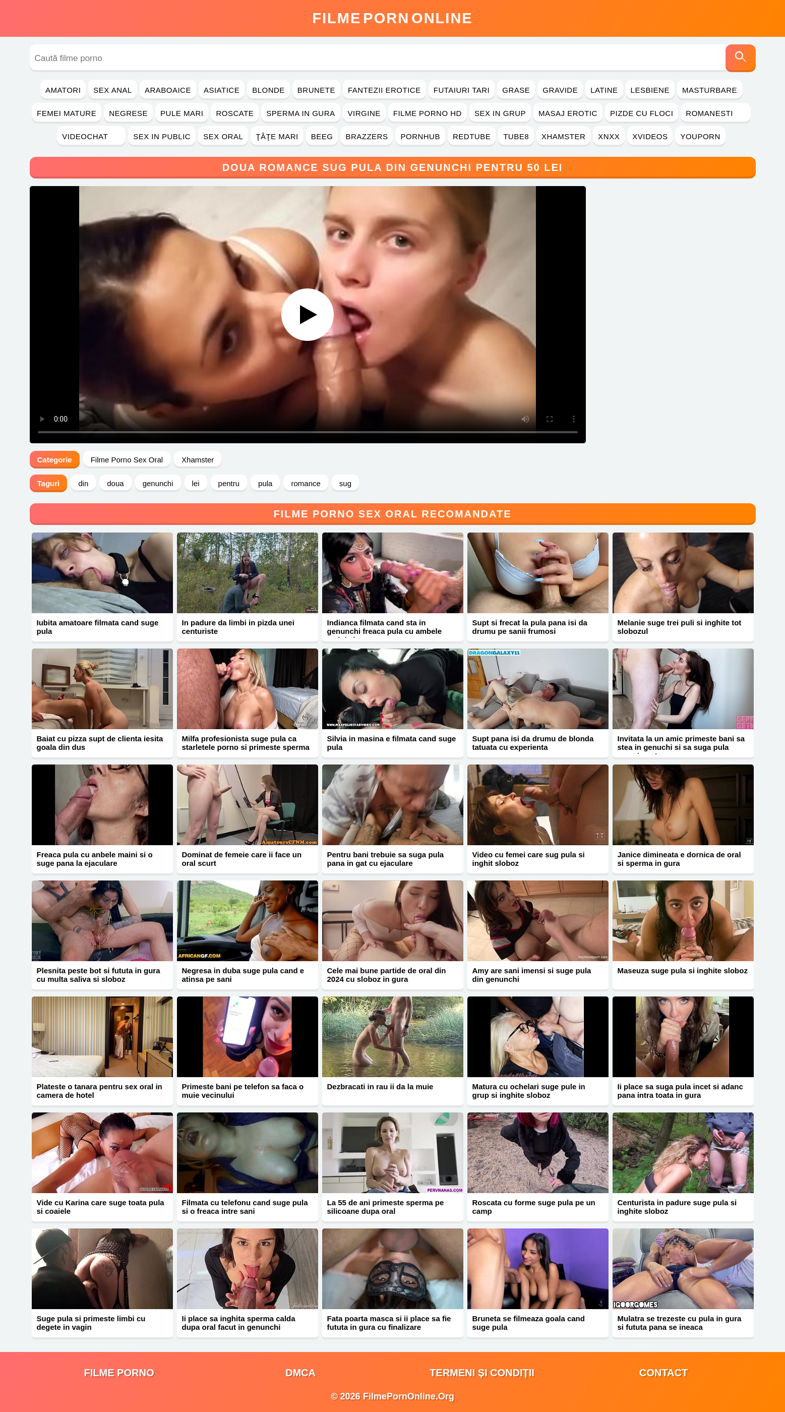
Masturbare (709, 90)
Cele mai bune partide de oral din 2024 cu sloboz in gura (386, 974)
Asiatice (221, 90)
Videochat (91, 136)
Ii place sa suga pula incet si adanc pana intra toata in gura (680, 1090)
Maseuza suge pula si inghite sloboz (683, 970)
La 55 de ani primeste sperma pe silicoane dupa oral (385, 1206)
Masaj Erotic (567, 113)
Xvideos (650, 136)
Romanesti (716, 113)
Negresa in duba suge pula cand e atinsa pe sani (243, 974)
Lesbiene (650, 90)
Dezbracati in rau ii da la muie (380, 1086)
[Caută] (741, 58)
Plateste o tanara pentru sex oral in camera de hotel (99, 1090)
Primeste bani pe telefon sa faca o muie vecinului (243, 1090)
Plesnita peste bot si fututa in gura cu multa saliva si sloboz (98, 974)
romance (305, 483)
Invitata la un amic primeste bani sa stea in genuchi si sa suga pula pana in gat (681, 747)
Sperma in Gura (300, 113)
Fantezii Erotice (384, 90)
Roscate (235, 113)
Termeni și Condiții (482, 1372)
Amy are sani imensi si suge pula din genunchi (531, 974)
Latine (604, 90)
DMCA (300, 1372)
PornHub (420, 136)
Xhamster (563, 136)
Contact (663, 1372)
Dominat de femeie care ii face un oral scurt (242, 858)
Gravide (560, 90)
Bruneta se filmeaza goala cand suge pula (528, 1322)
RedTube (472, 136)
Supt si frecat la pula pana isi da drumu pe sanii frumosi (529, 626)
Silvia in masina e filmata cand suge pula (391, 742)
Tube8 (516, 136)
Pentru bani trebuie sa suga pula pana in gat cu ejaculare (385, 858)
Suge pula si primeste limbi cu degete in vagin (91, 1322)
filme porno (119, 1372)
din (83, 483)
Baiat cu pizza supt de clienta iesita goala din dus (100, 742)
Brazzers (366, 136)
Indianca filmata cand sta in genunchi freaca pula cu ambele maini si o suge (384, 631)
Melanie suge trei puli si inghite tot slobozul (680, 626)
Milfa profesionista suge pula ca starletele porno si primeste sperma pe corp (246, 747)
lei (196, 483)
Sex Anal (112, 90)
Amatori (63, 90)
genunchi (158, 483)
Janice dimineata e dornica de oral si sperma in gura (679, 858)
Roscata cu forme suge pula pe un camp (533, 1206)
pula (265, 483)
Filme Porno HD (427, 113)
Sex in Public (162, 136)
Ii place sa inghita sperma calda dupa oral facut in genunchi (238, 1322)
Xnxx (609, 136)
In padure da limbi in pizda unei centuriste (238, 626)
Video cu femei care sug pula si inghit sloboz (528, 858)
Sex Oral (223, 136)
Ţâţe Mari (277, 136)
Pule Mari (181, 113)
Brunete (316, 90)
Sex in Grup (500, 113)
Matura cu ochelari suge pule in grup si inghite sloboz (528, 1090)
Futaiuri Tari (462, 90)
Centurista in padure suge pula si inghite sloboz (677, 1206)
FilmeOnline (392, 18)
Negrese (128, 113)
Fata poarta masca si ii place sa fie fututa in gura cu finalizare (389, 1322)
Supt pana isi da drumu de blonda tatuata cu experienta (533, 742)
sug (345, 483)
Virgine (364, 113)
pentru (229, 483)
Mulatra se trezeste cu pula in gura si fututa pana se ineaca (680, 1322)
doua (115, 483)
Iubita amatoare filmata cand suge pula (98, 626)
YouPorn (700, 136)
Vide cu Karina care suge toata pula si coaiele (100, 1206)
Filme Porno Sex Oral (127, 459)
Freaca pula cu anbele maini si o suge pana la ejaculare (95, 858)
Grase (516, 90)
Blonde (268, 90)
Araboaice (168, 90)
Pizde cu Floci (641, 113)
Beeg (322, 136)
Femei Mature (66, 113)
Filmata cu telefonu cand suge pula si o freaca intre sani (245, 1206)
